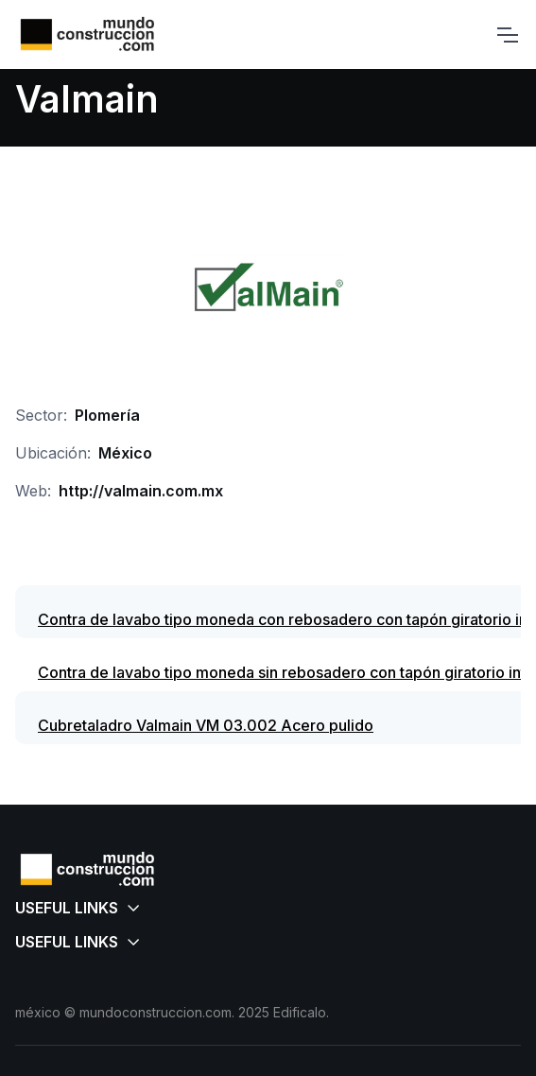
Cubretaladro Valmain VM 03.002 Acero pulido (205, 725)
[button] (268, 907)
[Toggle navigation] (507, 35)
